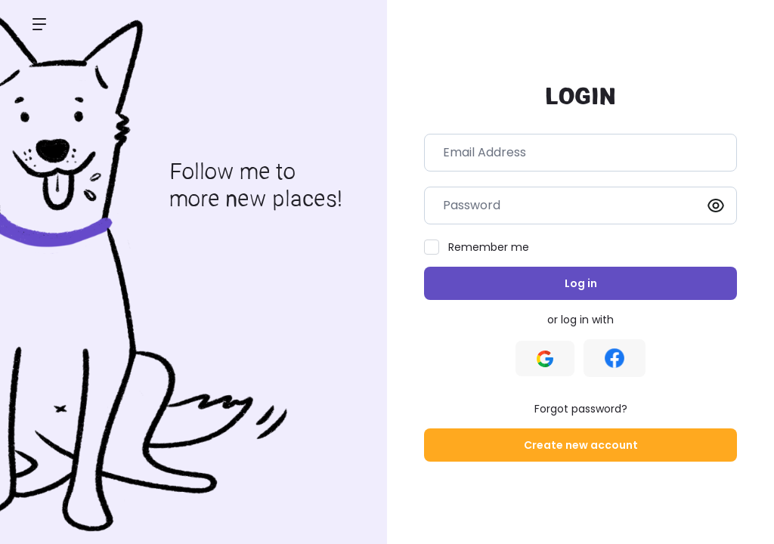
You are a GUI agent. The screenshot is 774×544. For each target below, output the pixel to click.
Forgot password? (580, 408)
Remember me (488, 247)
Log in (581, 283)
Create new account (581, 445)
